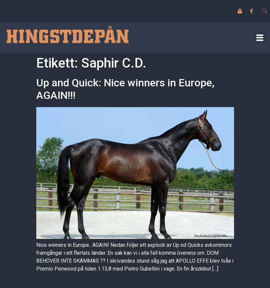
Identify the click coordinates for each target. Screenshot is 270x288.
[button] (259, 37)
